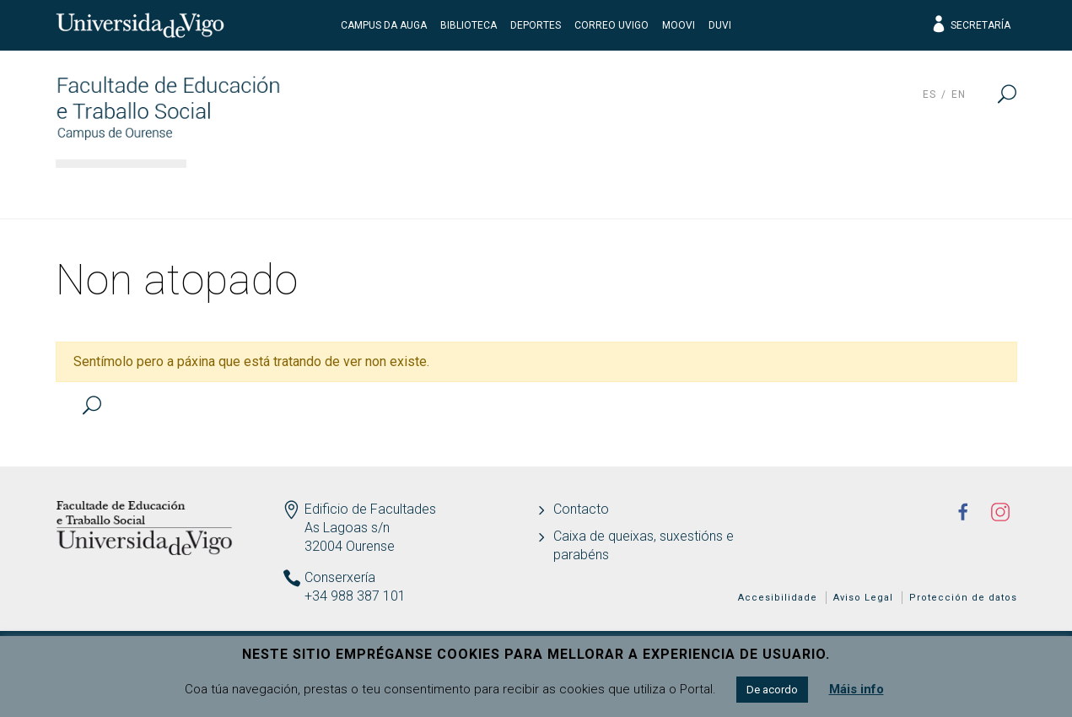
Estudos (359, 190)
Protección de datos (963, 597)
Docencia (476, 190)
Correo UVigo (611, 25)
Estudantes (605, 190)
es (929, 94)
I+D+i (717, 190)
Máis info (856, 689)
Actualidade (948, 190)
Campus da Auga (384, 25)
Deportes (535, 25)
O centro (245, 190)
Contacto (581, 509)
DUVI (719, 25)
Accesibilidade (777, 597)
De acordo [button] (772, 689)
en (958, 94)
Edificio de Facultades (370, 509)
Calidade (819, 190)
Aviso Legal (863, 597)
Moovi (678, 25)
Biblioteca (468, 25)
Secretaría (970, 25)
